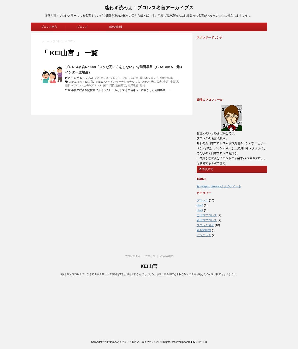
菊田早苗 (108, 85)
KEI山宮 (88, 81)
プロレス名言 (49, 26)
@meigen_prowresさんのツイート (219, 186)
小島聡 (174, 81)
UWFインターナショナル (119, 81)
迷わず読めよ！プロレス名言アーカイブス (149, 8)
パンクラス (101, 77)
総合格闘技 (116, 26)
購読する (206, 169)
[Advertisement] (228, 68)
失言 (166, 81)
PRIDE (99, 81)
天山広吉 (156, 81)
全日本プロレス (207, 215)
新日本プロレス (149, 77)
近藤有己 (120, 85)
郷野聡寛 (133, 85)
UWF (91, 77)
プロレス (82, 26)
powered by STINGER (194, 342)
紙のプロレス (93, 85)
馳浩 (142, 85)
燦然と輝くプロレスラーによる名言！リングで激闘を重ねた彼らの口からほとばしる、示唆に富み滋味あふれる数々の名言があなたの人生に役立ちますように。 (149, 274)
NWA (200, 205)
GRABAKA (75, 81)
